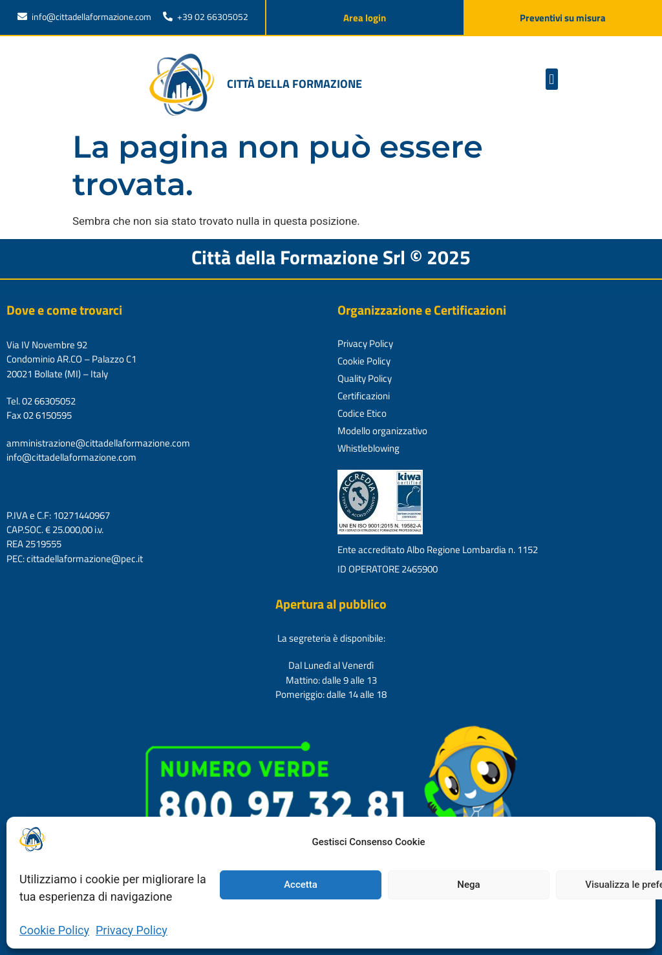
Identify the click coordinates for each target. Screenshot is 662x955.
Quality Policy (364, 378)
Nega (468, 884)
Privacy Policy (131, 930)
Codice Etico (362, 413)
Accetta (300, 884)
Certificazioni (363, 395)
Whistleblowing (368, 448)
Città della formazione (294, 83)
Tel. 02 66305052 (41, 401)
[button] (552, 79)
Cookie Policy (54, 930)
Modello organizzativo (382, 430)
